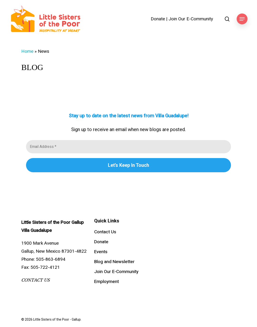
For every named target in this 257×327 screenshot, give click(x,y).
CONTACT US (35, 280)
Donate (158, 19)
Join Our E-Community (190, 19)
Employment (106, 281)
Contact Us (105, 232)
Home (27, 51)
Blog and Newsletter (114, 261)
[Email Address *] (128, 146)
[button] (242, 19)
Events (100, 251)
